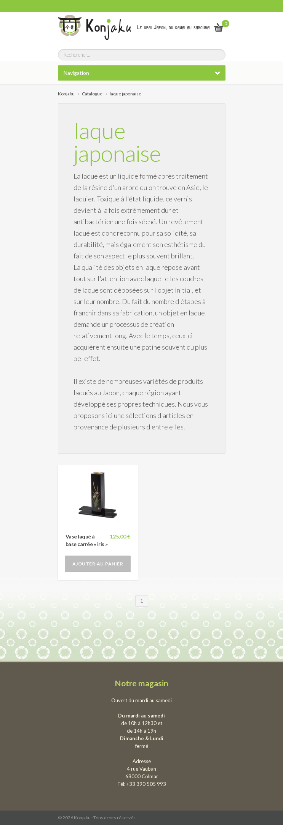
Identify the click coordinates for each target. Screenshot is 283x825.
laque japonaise (117, 142)
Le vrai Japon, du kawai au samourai (173, 27)
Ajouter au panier (97, 564)
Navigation (76, 73)
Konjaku (66, 94)
